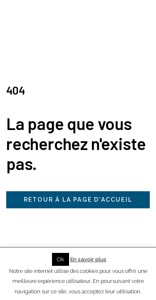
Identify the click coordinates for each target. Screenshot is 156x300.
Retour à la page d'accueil (78, 199)
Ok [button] (60, 259)
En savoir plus (88, 259)
